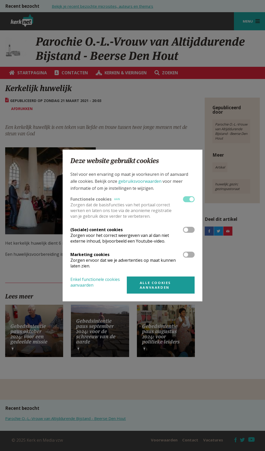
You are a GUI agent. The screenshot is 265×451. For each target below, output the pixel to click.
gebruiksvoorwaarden (139, 181)
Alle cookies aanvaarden (155, 285)
